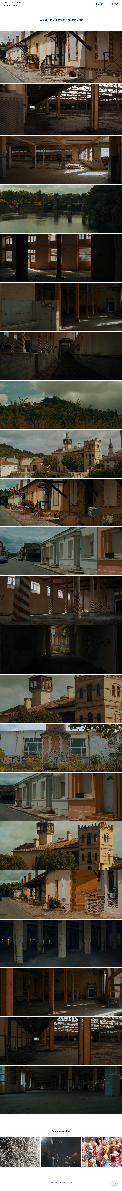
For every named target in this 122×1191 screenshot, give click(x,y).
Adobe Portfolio (66, 1182)
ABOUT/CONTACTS (12, 5)
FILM (6, 2)
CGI (12, 2)
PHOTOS (20, 2)
